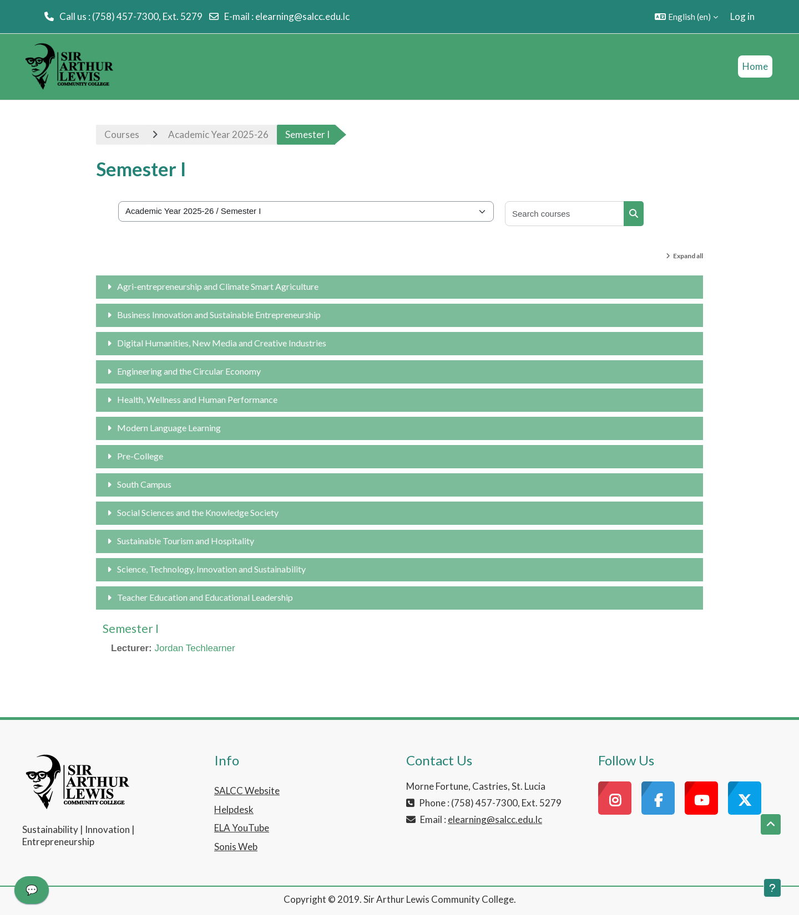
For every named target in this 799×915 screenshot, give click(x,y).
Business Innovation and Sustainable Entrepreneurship (219, 314)
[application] (31, 893)
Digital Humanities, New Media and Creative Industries (221, 343)
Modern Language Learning (169, 427)
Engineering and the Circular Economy (189, 371)
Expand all (688, 256)
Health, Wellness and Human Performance (197, 399)
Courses (121, 134)
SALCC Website (247, 790)
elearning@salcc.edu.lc (302, 16)
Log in (742, 16)
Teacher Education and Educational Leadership (205, 597)
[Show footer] (772, 887)
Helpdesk (234, 809)
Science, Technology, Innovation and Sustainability (211, 569)
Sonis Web (235, 846)
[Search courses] (565, 213)
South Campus (144, 484)
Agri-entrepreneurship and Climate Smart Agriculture (217, 286)
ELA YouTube (241, 828)
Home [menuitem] (755, 66)
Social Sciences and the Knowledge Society (198, 512)
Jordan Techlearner (194, 648)
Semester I (131, 628)
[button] (686, 16)
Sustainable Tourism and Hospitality (185, 540)
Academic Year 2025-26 (218, 134)
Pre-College (140, 456)
